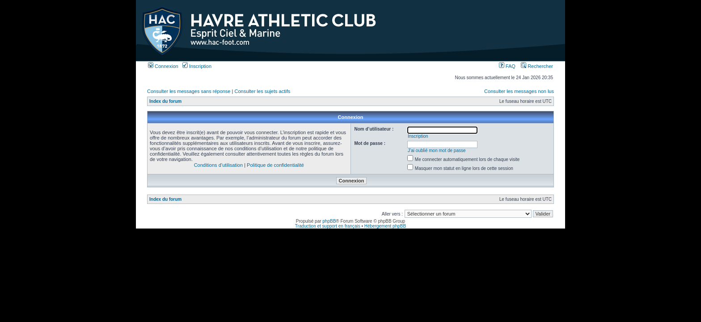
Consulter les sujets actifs (262, 91)
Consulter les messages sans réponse (188, 91)
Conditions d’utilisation (218, 165)
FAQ (507, 66)
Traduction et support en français (327, 226)
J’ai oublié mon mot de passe (437, 150)
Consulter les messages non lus (519, 91)
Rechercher (537, 66)
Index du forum (165, 101)
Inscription (196, 66)
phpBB (329, 221)
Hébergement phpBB (385, 226)
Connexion (163, 66)
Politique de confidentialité (275, 165)
